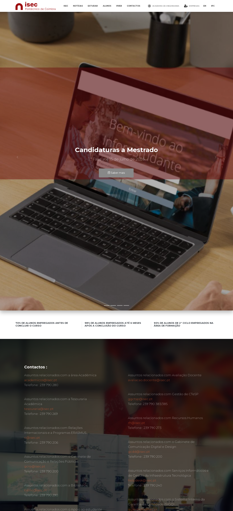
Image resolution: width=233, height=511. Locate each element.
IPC (213, 6)
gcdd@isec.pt (139, 451)
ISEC (66, 6)
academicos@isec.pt (40, 380)
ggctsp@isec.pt (140, 399)
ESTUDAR (93, 6)
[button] (17, 157)
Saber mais (116, 173)
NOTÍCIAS (78, 6)
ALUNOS (107, 6)
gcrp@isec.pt (34, 466)
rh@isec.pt (136, 423)
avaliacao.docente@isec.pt (149, 380)
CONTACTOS (133, 6)
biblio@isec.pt (35, 490)
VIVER (119, 6)
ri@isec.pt (32, 437)
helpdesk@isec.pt (142, 480)
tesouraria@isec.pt (39, 409)
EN (204, 6)
